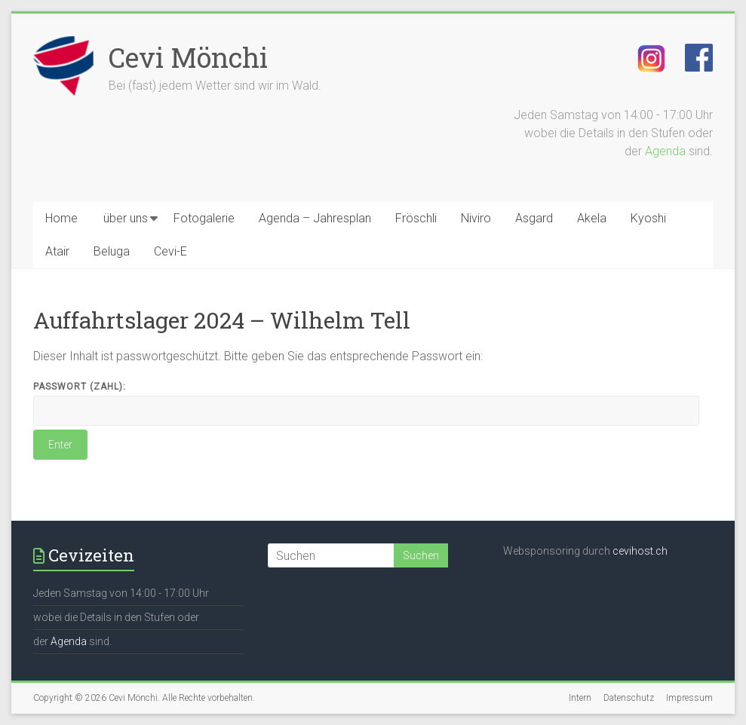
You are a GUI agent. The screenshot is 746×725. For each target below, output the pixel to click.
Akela (591, 218)
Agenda (665, 151)
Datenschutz (628, 698)
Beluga (112, 251)
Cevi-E (170, 251)
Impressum (689, 698)
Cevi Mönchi (188, 57)
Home (61, 218)
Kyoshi (648, 218)
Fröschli (416, 218)
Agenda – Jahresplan (315, 218)
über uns (125, 218)
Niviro (476, 218)
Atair (57, 251)
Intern (580, 698)
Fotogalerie (204, 218)
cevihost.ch (640, 551)
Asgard (534, 218)
